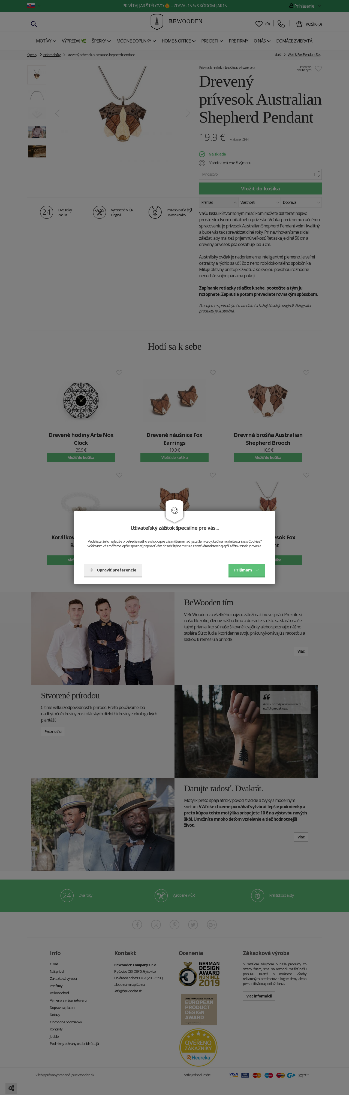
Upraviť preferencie (112, 570)
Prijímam (247, 570)
